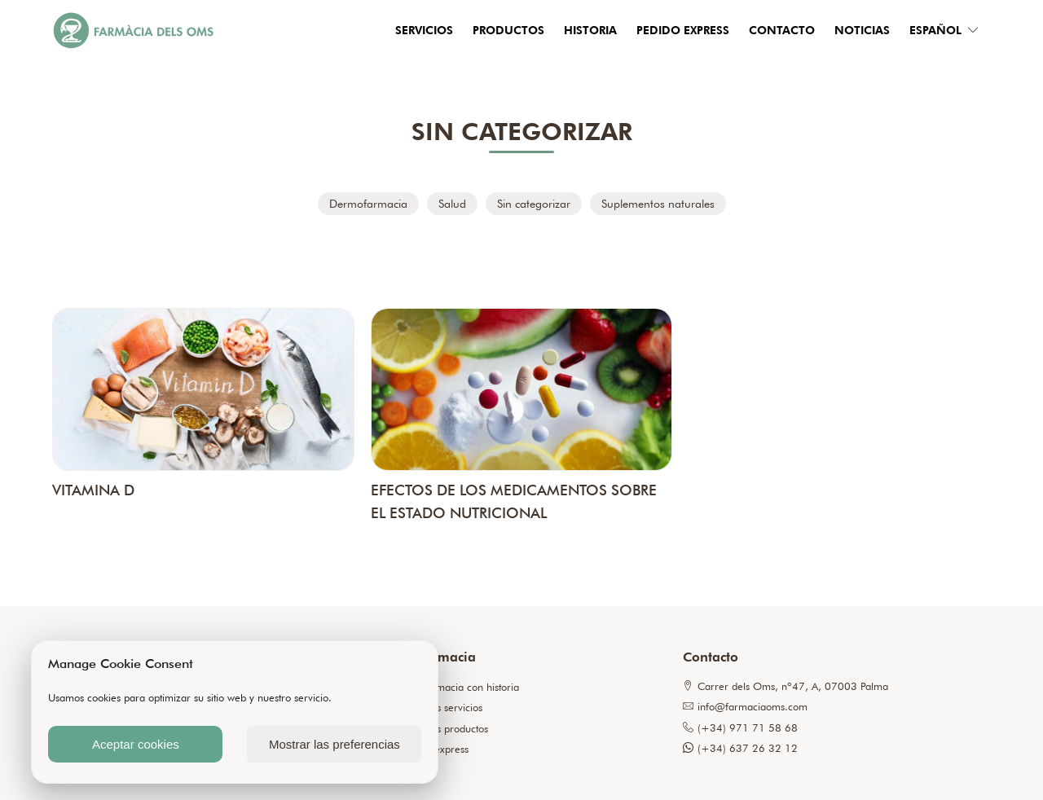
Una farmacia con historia (460, 687)
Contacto (782, 30)
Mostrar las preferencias (334, 744)
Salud (452, 203)
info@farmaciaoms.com (745, 707)
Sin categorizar (533, 203)
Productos (508, 30)
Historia (590, 30)
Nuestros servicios (441, 707)
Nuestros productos (444, 729)
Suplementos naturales (658, 203)
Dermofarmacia (368, 203)
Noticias (862, 30)
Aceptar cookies (135, 744)
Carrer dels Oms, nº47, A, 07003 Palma (785, 686)
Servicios (424, 30)
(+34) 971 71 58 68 (740, 728)
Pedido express (682, 30)
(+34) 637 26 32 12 (740, 748)
